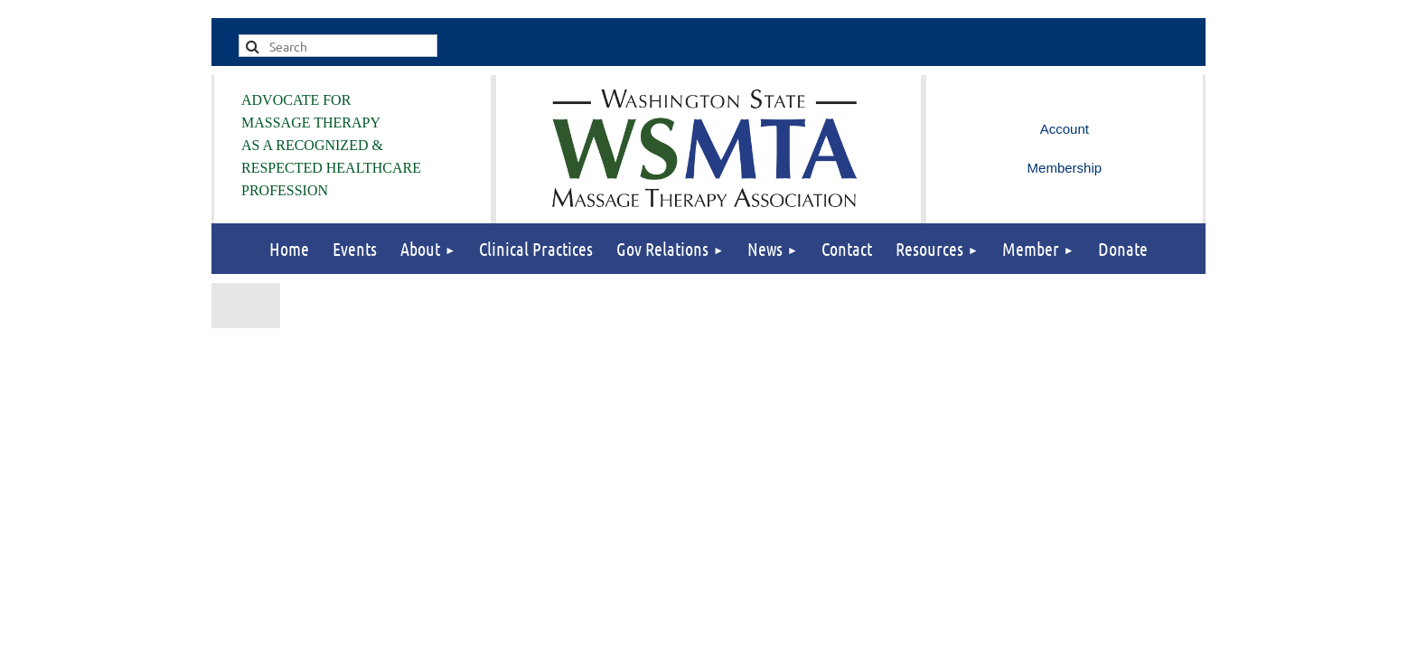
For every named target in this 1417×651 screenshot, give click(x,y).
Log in (1064, 129)
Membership (1065, 167)
